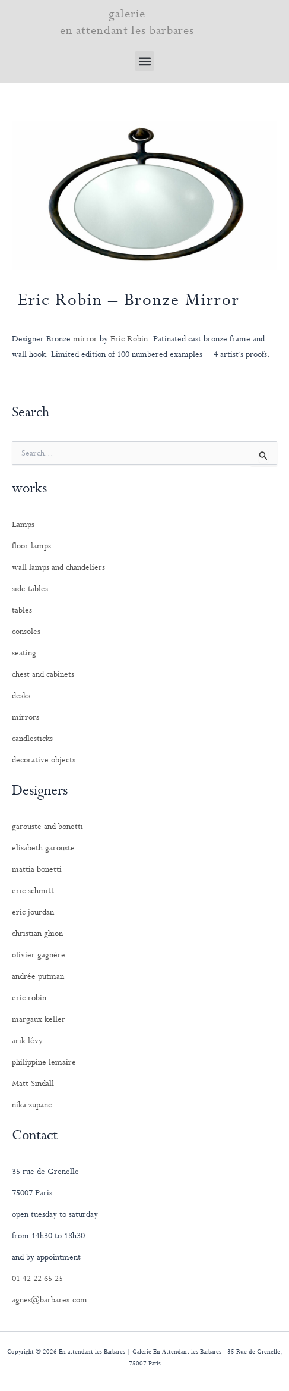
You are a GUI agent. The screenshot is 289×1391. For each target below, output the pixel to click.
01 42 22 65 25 (37, 1278)
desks (21, 695)
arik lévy (27, 1040)
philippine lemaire (44, 1062)
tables (22, 610)
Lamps (23, 524)
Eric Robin (129, 339)
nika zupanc (32, 1105)
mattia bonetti (37, 869)
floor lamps (31, 546)
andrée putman (38, 976)
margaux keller (38, 1019)
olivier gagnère (38, 955)
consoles (26, 631)
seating (24, 653)
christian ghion (37, 933)
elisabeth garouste (43, 848)
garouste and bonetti (47, 826)
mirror (85, 339)
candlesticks (32, 738)
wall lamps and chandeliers (58, 567)
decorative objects (43, 760)
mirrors (25, 717)
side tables (30, 588)
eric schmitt (33, 891)
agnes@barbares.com (49, 1300)
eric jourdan (33, 912)
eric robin (29, 998)
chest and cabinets (43, 674)
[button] (144, 61)
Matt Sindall (33, 1083)
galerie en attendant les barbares (127, 22)
